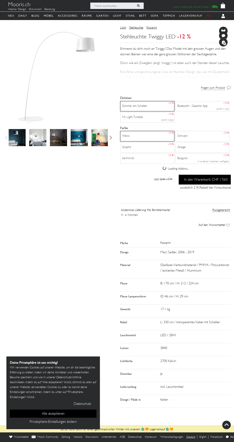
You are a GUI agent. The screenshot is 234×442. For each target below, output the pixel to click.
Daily (22, 15)
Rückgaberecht (221, 210)
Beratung (49, 9)
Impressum (151, 437)
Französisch (217, 437)
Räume (87, 15)
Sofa (154, 15)
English (202, 437)
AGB (122, 437)
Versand (77, 437)
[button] (111, 137)
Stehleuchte (136, 27)
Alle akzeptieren (53, 414)
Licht (117, 15)
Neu (11, 15)
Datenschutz (135, 437)
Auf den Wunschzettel (214, 225)
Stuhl (130, 15)
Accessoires (68, 15)
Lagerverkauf (157, 429)
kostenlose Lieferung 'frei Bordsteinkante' (145, 210)
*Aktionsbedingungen (171, 437)
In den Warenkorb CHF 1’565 (206, 180)
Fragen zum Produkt (213, 88)
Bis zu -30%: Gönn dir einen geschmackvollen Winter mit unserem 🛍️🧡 (105, 429)
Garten (102, 15)
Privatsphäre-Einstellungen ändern (53, 422)
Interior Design (17, 9)
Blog (35, 15)
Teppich (169, 15)
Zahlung (65, 437)
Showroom (35, 9)
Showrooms (91, 437)
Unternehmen (109, 437)
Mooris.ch (19, 5)
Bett (142, 15)
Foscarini (151, 27)
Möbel (49, 15)
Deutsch (190, 437)
